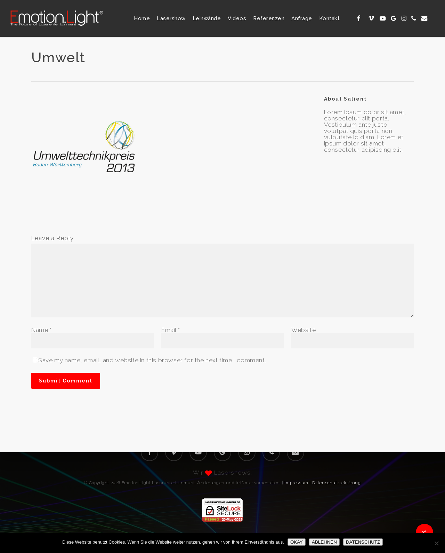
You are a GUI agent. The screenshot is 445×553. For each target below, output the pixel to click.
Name (41, 329)
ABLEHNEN (324, 542)
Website (303, 329)
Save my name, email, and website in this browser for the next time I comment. (152, 360)
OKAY (296, 542)
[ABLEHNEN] (436, 543)
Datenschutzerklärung (336, 482)
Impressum (296, 482)
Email (170, 329)
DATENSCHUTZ (363, 542)
